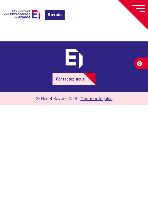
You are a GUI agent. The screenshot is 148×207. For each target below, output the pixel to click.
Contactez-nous (70, 78)
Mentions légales (96, 98)
